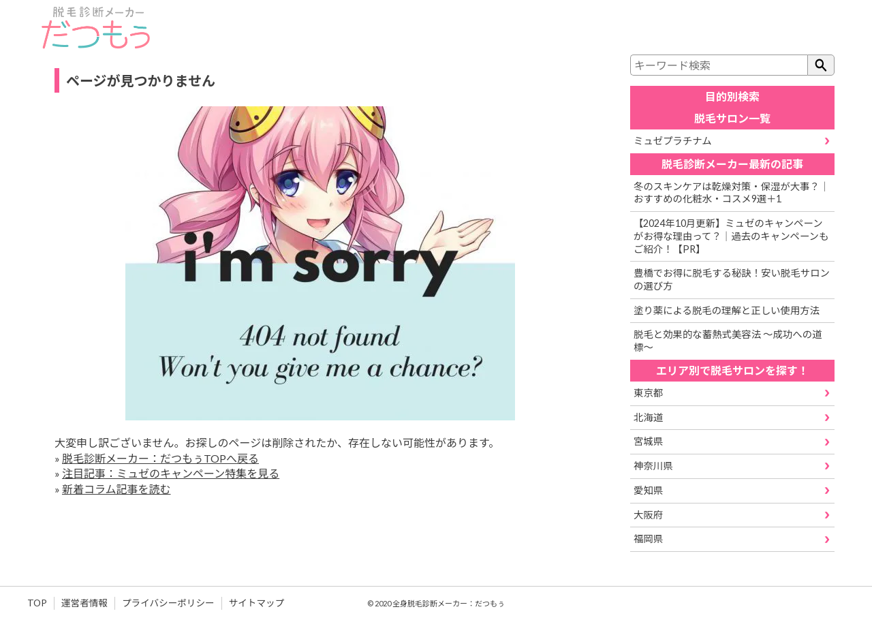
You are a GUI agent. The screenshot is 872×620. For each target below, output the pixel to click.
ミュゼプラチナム (673, 140)
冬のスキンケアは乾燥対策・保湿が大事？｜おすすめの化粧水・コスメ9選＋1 (731, 193)
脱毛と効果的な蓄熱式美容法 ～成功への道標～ (728, 340)
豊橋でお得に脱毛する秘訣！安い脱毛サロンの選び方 (732, 279)
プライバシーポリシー (168, 603)
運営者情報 (84, 603)
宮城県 (648, 441)
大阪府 (648, 515)
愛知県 (648, 490)
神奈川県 (653, 465)
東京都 (648, 393)
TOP (37, 603)
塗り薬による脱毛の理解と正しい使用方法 (727, 310)
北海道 (648, 417)
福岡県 (648, 538)
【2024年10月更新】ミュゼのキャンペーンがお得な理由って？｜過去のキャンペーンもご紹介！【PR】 (731, 235)
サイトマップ (257, 603)
